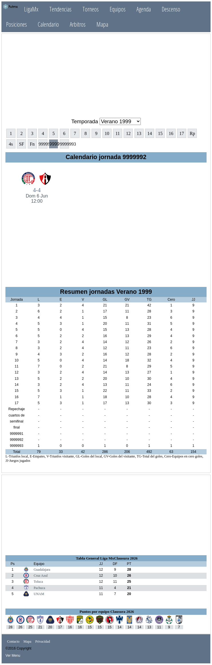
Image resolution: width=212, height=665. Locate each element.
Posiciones (16, 24)
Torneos (90, 9)
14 (149, 133)
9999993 (64, 144)
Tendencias (60, 9)
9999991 (43, 144)
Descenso (171, 9)
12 (128, 133)
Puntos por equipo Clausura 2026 (107, 611)
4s (11, 144)
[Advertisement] (106, 73)
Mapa (102, 24)
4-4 (37, 195)
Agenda (143, 9)
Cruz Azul (41, 576)
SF (21, 144)
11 (117, 133)
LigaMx (31, 9)
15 (160, 133)
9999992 (53, 144)
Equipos (118, 9)
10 (107, 133)
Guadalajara (42, 570)
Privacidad (42, 641)
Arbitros (78, 24)
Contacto (13, 641)
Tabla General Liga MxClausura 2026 (107, 558)
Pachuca (39, 588)
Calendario (48, 24)
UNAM (39, 594)
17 (181, 133)
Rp (192, 133)
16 (171, 133)
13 (139, 133)
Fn (32, 144)
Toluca (38, 582)
